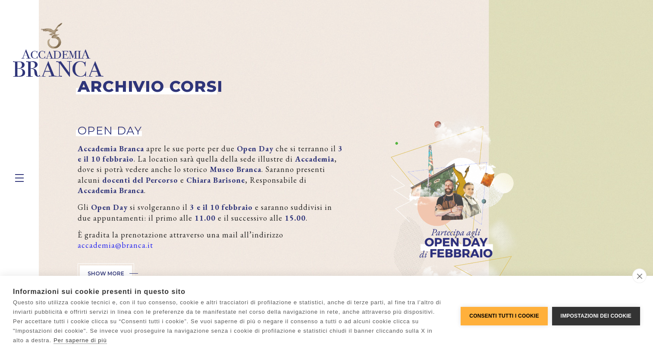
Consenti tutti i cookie (504, 316)
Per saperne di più (80, 340)
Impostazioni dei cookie (596, 316)
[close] (639, 276)
